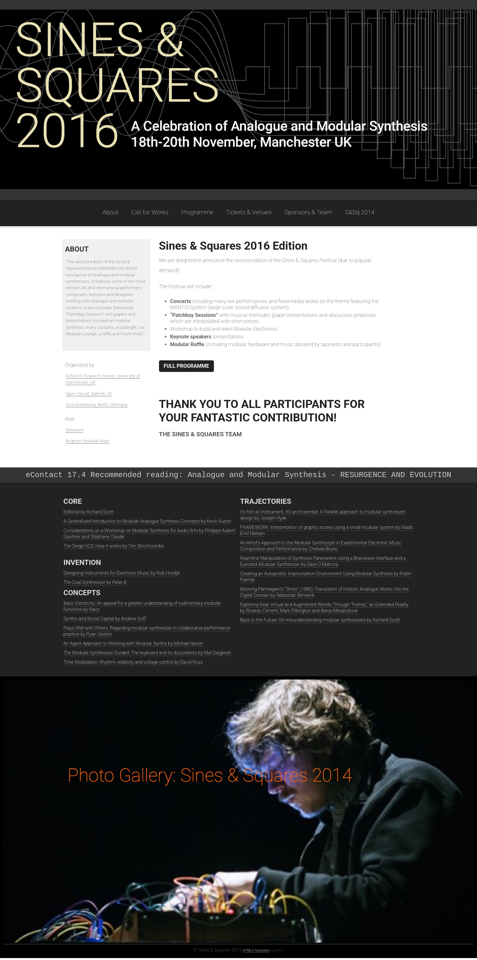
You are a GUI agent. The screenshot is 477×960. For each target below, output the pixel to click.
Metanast (75, 429)
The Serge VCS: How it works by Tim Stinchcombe (114, 548)
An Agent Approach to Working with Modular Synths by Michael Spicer (133, 645)
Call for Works (149, 212)
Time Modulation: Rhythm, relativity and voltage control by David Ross (133, 664)
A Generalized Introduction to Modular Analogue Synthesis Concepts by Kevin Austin (148, 523)
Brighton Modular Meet (87, 440)
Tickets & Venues (249, 212)
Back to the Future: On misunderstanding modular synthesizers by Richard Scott (320, 622)
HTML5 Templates (256, 952)
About (110, 212)
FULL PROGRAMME (186, 366)
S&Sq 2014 (360, 212)
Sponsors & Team (309, 212)
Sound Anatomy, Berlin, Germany (97, 404)
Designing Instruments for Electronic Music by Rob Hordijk (122, 575)
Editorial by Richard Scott (89, 514)
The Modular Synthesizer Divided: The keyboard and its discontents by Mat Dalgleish (147, 655)
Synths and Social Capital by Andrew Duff (105, 620)
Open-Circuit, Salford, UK (89, 393)
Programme (197, 212)
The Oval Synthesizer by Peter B (95, 584)
